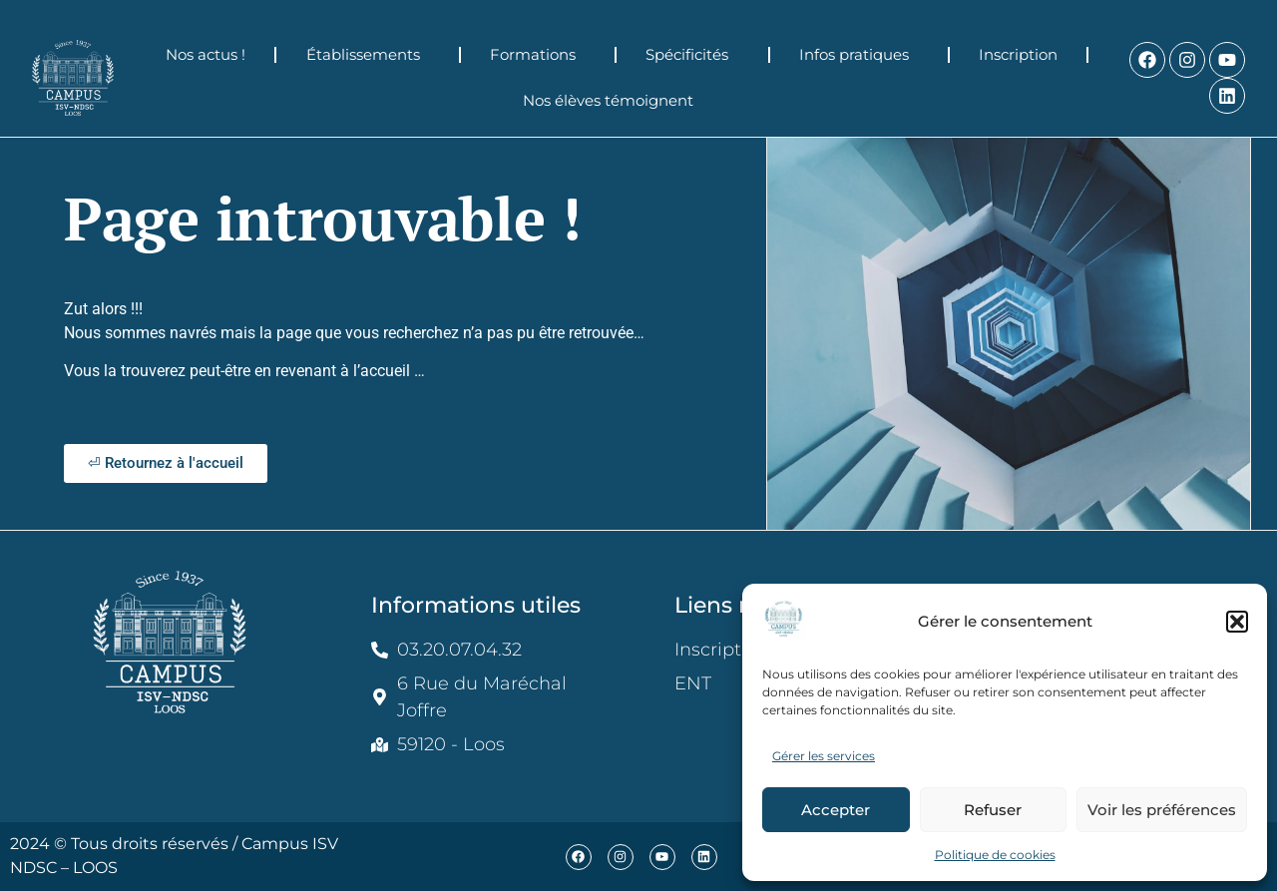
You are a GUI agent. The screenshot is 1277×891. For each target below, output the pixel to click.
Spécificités (691, 55)
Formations (538, 55)
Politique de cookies (995, 854)
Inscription (1018, 54)
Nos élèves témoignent (613, 101)
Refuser (993, 809)
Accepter (835, 809)
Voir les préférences (1161, 809)
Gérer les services (823, 755)
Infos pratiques (859, 55)
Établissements (368, 55)
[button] (1237, 622)
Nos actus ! (205, 54)
